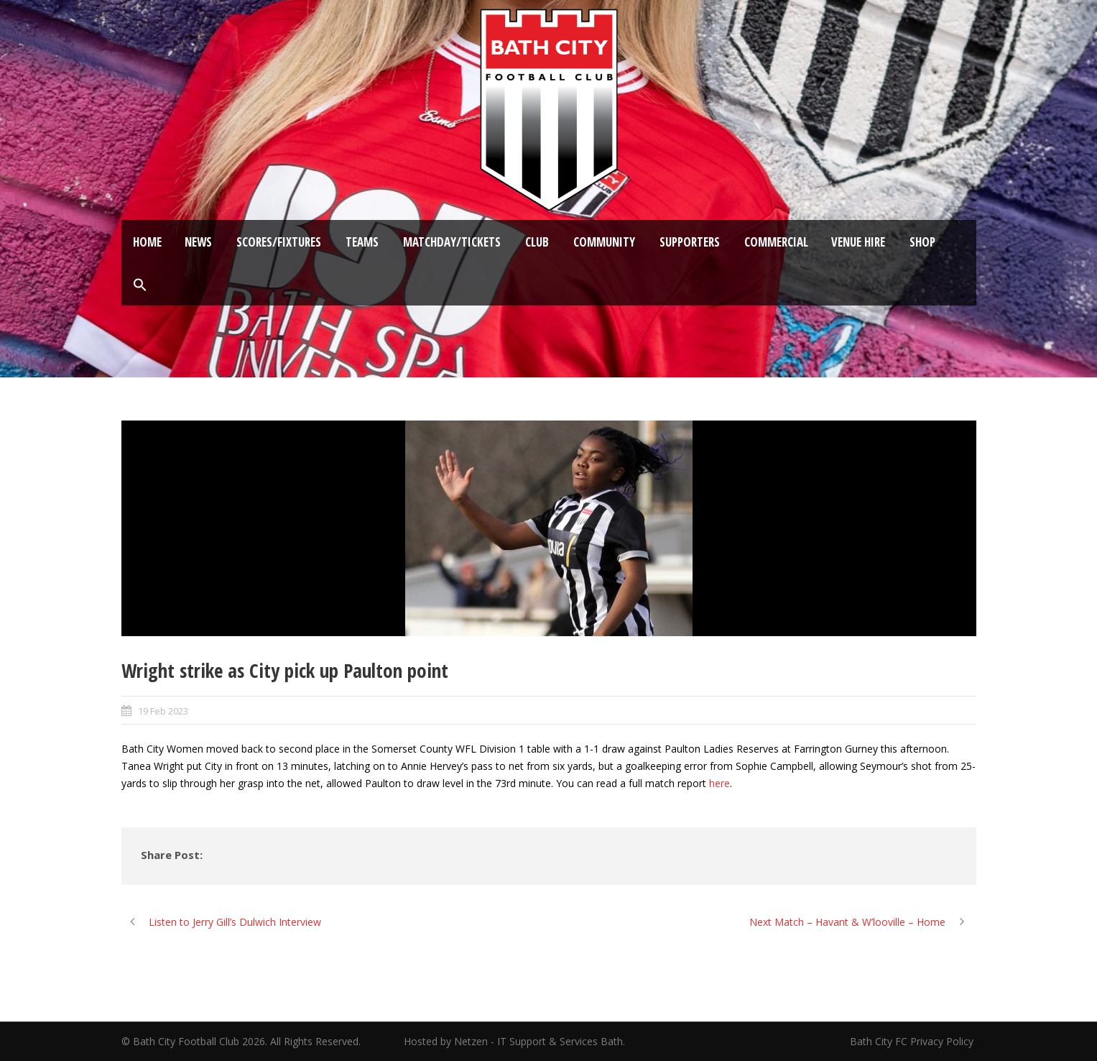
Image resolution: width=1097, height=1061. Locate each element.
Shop (922, 242)
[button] (140, 285)
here (719, 783)
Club (537, 242)
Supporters (689, 242)
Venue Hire (858, 242)
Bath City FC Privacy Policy (913, 1041)
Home (147, 242)
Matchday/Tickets (452, 242)
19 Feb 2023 (163, 710)
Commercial (776, 242)
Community (604, 242)
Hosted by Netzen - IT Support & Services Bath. (514, 1041)
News (198, 242)
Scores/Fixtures (278, 242)
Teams (362, 242)
